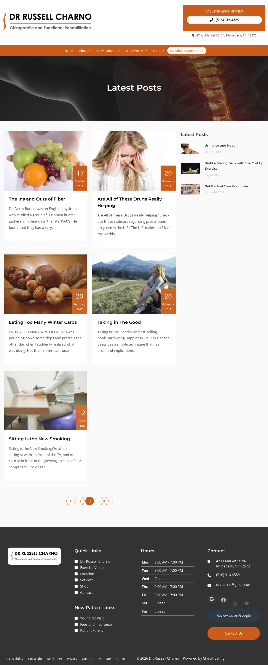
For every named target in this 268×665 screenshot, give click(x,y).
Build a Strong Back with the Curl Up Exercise (234, 166)
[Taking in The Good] (134, 286)
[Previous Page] (70, 501)
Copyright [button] (35, 659)
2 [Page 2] (90, 501)
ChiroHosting (214, 658)
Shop (156, 51)
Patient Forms (91, 630)
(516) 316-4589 (224, 19)
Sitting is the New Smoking (39, 442)
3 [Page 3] (99, 501)
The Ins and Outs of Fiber (37, 199)
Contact (86, 592)
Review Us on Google (234, 615)
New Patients (106, 51)
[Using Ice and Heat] (190, 148)
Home (69, 51)
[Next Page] (108, 501)
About (83, 51)
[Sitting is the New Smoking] (45, 404)
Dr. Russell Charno (95, 561)
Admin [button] (120, 659)
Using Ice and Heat (220, 145)
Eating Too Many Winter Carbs (43, 324)
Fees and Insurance (96, 624)
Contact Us (234, 633)
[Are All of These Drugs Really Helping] (134, 161)
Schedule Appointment (186, 51)
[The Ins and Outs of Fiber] (45, 161)
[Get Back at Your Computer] (190, 188)
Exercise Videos (92, 567)
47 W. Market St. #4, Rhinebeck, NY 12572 (226, 35)
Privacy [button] (72, 659)
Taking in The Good (119, 324)
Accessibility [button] (14, 659)
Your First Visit (92, 618)
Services (87, 580)
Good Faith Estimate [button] (96, 659)
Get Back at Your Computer (226, 186)
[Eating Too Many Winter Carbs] (45, 286)
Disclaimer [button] (54, 659)
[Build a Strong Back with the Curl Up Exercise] (190, 168)
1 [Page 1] (80, 501)
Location (87, 574)
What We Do (135, 51)
